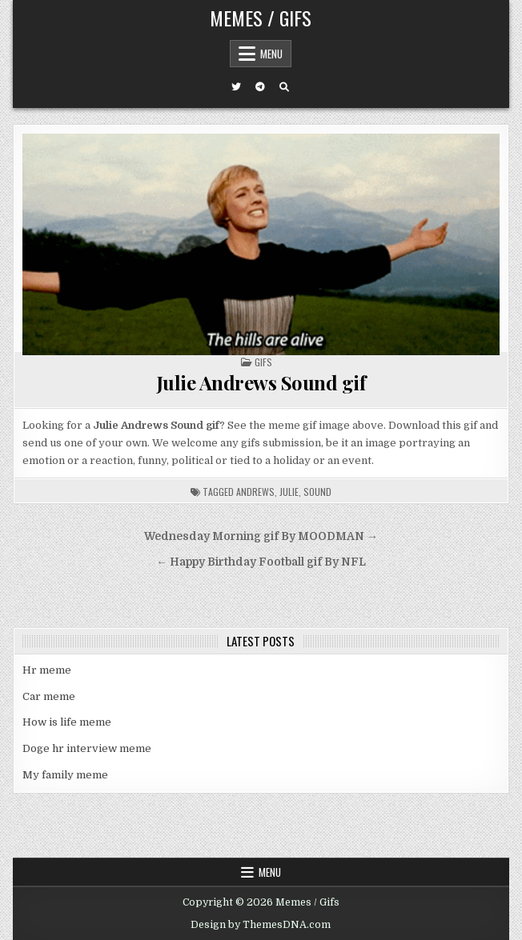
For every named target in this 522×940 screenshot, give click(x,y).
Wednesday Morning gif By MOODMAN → (261, 536)
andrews (255, 491)
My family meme (65, 775)
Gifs (263, 362)
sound (317, 491)
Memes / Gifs (260, 17)
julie (289, 491)
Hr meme (46, 670)
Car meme (48, 696)
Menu (271, 54)
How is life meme (66, 722)
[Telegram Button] (260, 87)
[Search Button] (284, 87)
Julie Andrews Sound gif (261, 382)
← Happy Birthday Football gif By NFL (261, 562)
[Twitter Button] (236, 87)
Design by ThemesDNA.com (261, 924)
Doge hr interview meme (86, 748)
